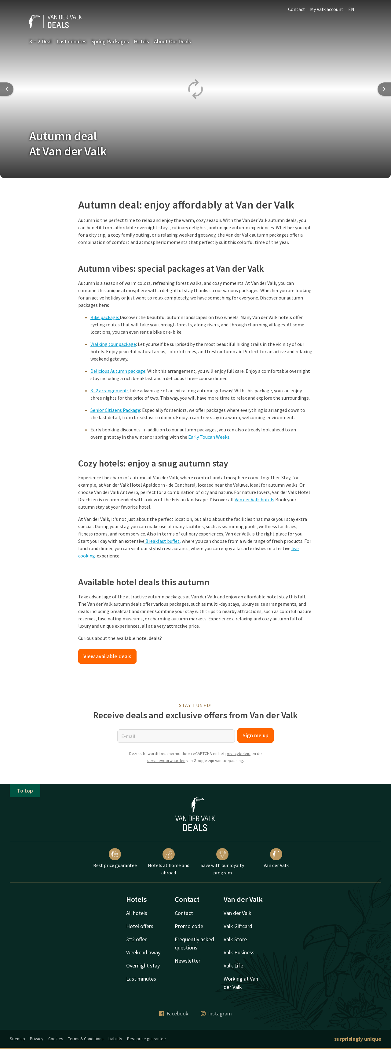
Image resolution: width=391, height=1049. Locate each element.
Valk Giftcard (238, 926)
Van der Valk (276, 858)
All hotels (136, 913)
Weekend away (143, 952)
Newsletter (187, 960)
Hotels (141, 41)
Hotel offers (139, 926)
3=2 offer (136, 939)
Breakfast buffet (162, 541)
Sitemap (17, 1038)
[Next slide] (384, 89)
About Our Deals (172, 41)
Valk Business (239, 952)
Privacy (36, 1038)
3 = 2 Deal (40, 41)
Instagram (216, 1013)
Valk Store (235, 939)
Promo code (189, 926)
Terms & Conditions (86, 1038)
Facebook (173, 1013)
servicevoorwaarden (166, 760)
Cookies (55, 1038)
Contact (296, 9)
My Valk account (326, 9)
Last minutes (71, 41)
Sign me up (256, 735)
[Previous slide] (6, 89)
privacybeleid (237, 753)
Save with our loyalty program (222, 862)
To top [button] (25, 790)
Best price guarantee (115, 858)
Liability (115, 1038)
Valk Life (233, 965)
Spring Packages (110, 41)
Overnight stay (143, 965)
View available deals (107, 656)
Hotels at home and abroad (168, 862)
